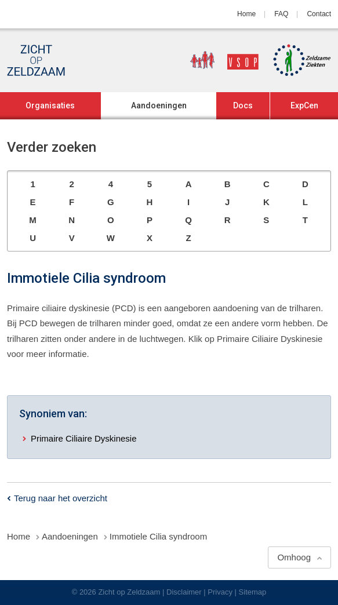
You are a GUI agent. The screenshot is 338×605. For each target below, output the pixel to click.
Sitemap (253, 592)
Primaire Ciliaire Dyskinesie (84, 438)
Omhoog (294, 557)
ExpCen (304, 105)
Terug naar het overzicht (60, 498)
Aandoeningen (159, 105)
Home (246, 14)
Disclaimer (184, 592)
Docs (243, 105)
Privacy (220, 592)
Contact (319, 14)
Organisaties (50, 105)
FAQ (281, 14)
